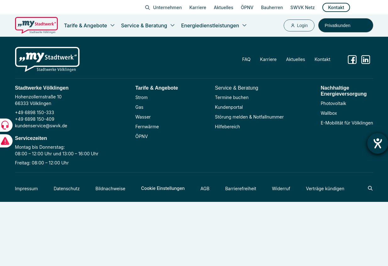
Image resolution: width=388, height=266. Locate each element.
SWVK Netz (302, 7)
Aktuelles (223, 7)
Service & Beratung (236, 88)
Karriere (197, 7)
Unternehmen (167, 7)
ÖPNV (247, 7)
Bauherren (272, 7)
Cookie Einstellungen (163, 188)
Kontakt (336, 7)
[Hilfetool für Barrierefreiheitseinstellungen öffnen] (377, 143)
